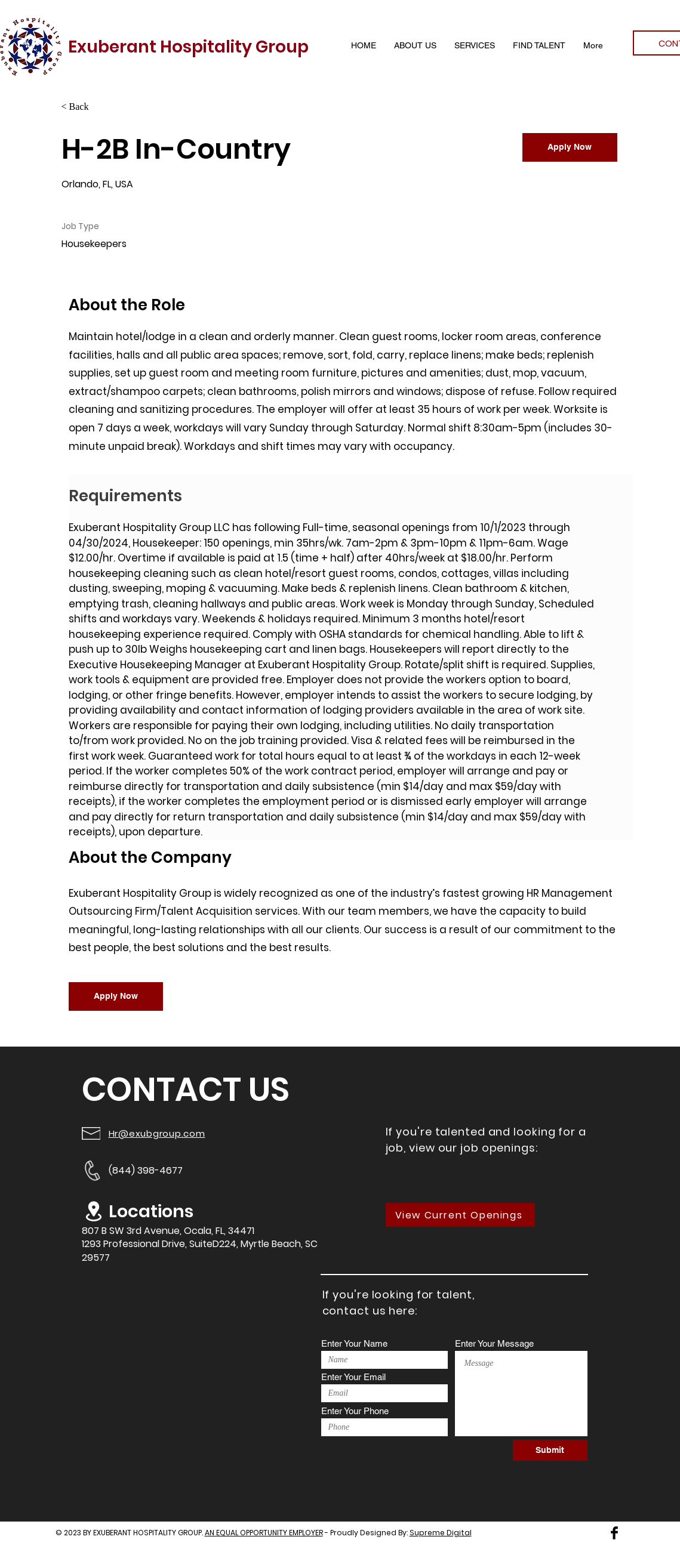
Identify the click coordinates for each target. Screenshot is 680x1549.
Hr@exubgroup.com (157, 1133)
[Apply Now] (569, 147)
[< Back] (103, 107)
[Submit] (550, 1450)
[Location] (94, 1211)
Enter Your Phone (355, 1410)
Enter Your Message (494, 1343)
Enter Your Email (353, 1376)
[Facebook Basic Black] (614, 1532)
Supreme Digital (441, 1533)
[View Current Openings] (460, 1215)
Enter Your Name (354, 1343)
